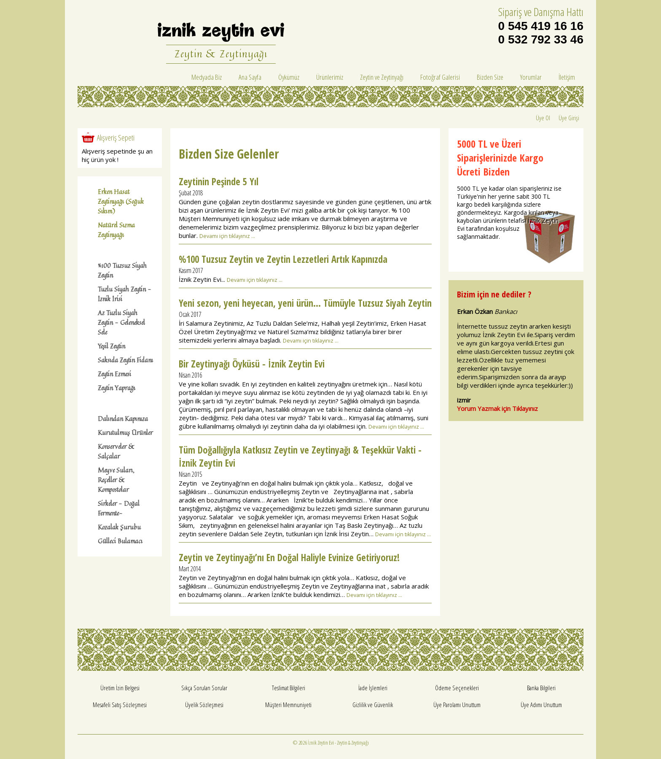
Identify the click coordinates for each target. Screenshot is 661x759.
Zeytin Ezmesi (114, 374)
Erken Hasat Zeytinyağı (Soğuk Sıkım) (121, 201)
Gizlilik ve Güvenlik (372, 704)
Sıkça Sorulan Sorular (204, 687)
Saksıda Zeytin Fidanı (125, 360)
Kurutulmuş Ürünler (125, 433)
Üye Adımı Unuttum (541, 704)
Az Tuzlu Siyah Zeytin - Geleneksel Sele (121, 322)
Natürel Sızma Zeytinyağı (116, 230)
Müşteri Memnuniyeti (288, 704)
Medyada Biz (206, 77)
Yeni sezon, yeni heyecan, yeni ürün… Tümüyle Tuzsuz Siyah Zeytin (305, 308)
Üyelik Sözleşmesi (204, 704)
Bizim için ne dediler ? (494, 294)
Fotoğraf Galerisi (440, 77)
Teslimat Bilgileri (288, 687)
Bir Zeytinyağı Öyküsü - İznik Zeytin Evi (305, 368)
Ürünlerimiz (329, 77)
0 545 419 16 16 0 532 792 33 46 (540, 32)
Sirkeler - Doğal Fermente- (119, 508)
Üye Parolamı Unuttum (457, 704)
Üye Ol (543, 117)
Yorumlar (531, 77)
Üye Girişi (569, 117)
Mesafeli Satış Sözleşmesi (120, 704)
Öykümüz (288, 77)
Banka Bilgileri (541, 687)
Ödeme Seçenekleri (457, 687)
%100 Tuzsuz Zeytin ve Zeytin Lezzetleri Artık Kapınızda (305, 264)
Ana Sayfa (250, 77)
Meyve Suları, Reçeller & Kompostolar (116, 479)
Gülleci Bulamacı (120, 541)
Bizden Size (490, 77)
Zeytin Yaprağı (116, 388)
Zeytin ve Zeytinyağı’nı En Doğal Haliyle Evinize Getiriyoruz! (305, 562)
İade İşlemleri (372, 687)
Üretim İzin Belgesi (120, 687)
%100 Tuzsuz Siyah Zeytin (122, 270)
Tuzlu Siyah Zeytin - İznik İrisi (124, 294)
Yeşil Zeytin (111, 346)
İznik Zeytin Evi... (230, 279)
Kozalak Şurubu (119, 527)
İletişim (567, 77)
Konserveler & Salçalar (116, 451)
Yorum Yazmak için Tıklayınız (497, 408)
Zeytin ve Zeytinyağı (381, 77)
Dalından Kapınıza (123, 419)
